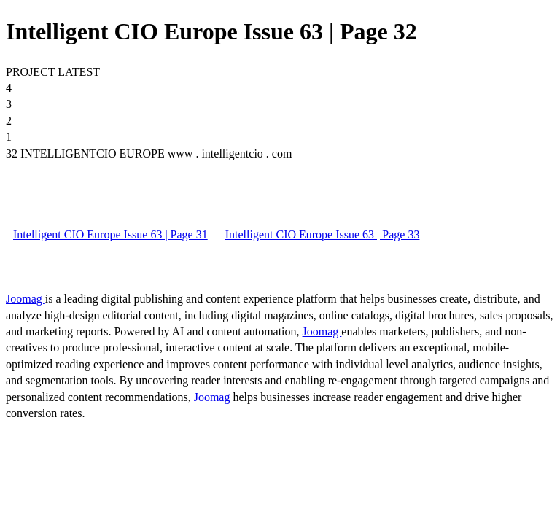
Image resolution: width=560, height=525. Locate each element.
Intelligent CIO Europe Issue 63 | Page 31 (110, 234)
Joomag (25, 298)
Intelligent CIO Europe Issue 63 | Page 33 (322, 234)
